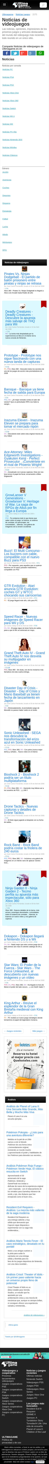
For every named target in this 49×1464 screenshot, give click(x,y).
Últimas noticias (34, 1376)
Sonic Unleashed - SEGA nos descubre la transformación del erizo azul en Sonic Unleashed (22, 737)
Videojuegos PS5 (35, 1382)
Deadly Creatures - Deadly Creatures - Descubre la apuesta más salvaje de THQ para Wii (20, 318)
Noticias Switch (9, 108)
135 (8, 668)
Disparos (6, 203)
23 (8, 470)
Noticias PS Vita (9, 132)
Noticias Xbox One (10, 93)
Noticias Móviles (9, 147)
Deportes (6, 195)
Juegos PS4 (33, 1386)
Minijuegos (7, 242)
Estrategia (6, 211)
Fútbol (5, 219)
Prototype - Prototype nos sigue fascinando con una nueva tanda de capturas (22, 358)
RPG (4, 250)
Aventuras (6, 180)
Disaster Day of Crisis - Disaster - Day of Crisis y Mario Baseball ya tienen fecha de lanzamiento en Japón (22, 694)
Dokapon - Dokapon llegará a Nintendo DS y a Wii (24, 937)
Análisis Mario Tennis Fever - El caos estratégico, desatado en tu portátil (25, 1243)
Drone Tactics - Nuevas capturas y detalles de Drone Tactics (21, 809)
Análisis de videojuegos (33, 1315)
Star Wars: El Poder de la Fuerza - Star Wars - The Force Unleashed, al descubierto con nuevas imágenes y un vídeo (22, 971)
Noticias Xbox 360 (10, 100)
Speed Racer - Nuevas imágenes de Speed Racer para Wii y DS (23, 620)
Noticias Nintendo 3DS (12, 139)
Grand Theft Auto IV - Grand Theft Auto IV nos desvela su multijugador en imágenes (24, 657)
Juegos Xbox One (35, 1394)
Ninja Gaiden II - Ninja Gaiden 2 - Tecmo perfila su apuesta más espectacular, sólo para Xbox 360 (22, 894)
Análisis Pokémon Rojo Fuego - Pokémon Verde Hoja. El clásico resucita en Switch (25, 1168)
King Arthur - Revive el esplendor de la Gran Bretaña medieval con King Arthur (23, 1007)
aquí (32, 1462)
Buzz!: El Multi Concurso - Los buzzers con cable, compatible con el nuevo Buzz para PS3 (23, 555)
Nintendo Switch (35, 1379)
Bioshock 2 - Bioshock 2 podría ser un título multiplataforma (21, 778)
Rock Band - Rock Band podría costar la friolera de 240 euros (23, 848)
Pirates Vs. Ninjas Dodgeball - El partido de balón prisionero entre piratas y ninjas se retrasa (22, 278)
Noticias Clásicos (9, 155)
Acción (5, 172)
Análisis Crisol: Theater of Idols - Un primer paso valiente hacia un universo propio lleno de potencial (25, 1279)
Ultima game (13, 1325)
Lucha (5, 227)
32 (8, 367)
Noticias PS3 (8, 85)
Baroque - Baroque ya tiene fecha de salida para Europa (24, 390)
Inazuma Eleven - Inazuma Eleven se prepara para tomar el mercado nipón (23, 423)
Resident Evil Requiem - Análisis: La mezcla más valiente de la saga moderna (25, 1210)
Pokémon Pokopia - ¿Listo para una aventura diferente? (24, 1134)
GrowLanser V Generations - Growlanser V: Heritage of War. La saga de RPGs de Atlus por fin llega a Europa (22, 503)
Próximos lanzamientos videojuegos (8, 1378)
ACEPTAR (40, 1462)
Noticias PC (7, 69)
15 (8, 748)
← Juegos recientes (12, 1031)
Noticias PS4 (8, 77)
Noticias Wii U (8, 116)
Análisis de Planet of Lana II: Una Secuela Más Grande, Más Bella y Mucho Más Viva (24, 1109)
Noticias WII (7, 124)
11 (8, 856)
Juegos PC (32, 1398)
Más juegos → (38, 1031)
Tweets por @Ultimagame (15, 1337)
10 (8, 786)
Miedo (5, 234)
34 (8, 432)
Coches (5, 188)
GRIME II (31, 1414)
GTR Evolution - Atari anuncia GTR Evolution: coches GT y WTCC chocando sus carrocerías (22, 590)
